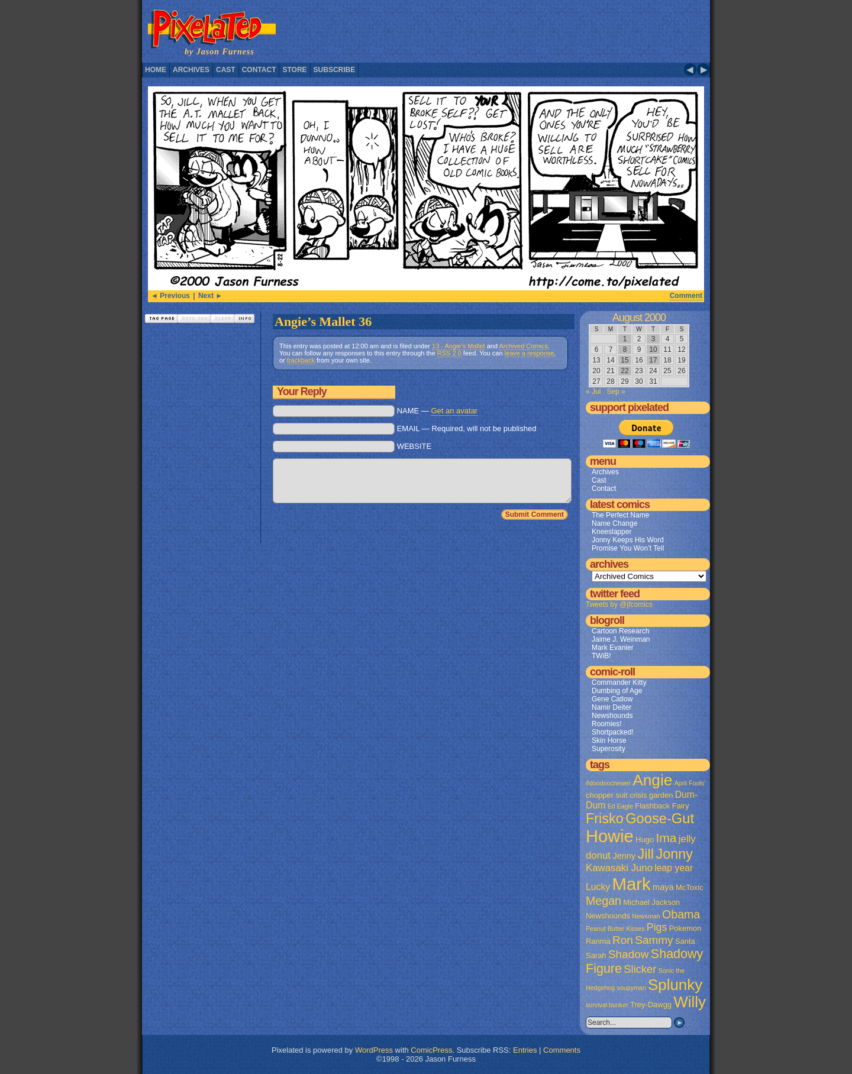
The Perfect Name (620, 515)
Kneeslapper (611, 532)
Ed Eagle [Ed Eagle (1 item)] (620, 806)
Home (155, 70)
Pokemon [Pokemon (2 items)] (685, 928)
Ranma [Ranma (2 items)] (598, 941)
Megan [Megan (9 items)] (603, 900)
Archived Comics (523, 346)
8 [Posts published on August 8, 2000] (625, 349)
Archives (191, 70)
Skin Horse (609, 740)
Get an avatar (454, 410)
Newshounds (612, 715)
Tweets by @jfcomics (619, 604)
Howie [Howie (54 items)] (610, 836)
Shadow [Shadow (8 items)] (628, 954)
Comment (686, 296)
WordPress (374, 1050)
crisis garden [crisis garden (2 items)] (651, 795)
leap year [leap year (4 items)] (673, 868)
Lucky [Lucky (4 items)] (598, 887)
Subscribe (335, 70)
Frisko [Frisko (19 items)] (605, 818)
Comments (561, 1050)
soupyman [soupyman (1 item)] (631, 987)
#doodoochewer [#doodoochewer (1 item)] (608, 783)
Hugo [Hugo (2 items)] (644, 839)
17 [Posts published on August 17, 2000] (653, 360)
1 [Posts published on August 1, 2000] (625, 339)
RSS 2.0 (449, 353)
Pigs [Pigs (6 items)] (657, 927)
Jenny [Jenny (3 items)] (623, 856)
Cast (225, 70)
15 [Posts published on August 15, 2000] (624, 360)
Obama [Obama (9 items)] (681, 914)
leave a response (529, 353)
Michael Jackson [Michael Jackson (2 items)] (651, 902)
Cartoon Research (620, 631)
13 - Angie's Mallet (458, 346)
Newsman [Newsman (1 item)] (646, 916)
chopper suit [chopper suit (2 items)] (607, 795)
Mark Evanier (613, 647)
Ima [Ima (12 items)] (666, 838)
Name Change (614, 523)
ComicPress (431, 1050)
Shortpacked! (613, 732)
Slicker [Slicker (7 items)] (640, 969)
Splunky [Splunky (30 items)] (675, 984)
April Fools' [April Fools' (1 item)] (689, 783)
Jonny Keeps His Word (628, 540)
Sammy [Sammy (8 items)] (654, 940)
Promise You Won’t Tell (628, 548)
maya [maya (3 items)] (663, 887)
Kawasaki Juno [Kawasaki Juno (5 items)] (619, 868)
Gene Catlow (612, 699)
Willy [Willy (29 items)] (689, 1002)
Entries (525, 1050)
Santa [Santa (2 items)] (685, 941)
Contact (259, 70)
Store (294, 70)
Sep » (615, 391)
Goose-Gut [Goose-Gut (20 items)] (659, 818)
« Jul (593, 391)
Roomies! (607, 724)
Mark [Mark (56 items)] (631, 884)
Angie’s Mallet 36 (323, 321)
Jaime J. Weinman (621, 639)
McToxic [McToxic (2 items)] (689, 887)
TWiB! (601, 656)
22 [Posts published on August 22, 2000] (624, 371)
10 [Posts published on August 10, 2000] (653, 349)
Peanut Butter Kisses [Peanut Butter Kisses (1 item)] (615, 928)
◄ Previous (170, 296)
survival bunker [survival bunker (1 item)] (607, 1004)
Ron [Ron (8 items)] (622, 940)
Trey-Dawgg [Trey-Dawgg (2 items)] (651, 1004)
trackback (301, 360)
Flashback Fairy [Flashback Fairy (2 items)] (662, 805)
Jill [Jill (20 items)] (645, 854)
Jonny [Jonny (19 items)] (674, 854)
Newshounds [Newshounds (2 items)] (608, 915)
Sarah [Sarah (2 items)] (596, 955)
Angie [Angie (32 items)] (652, 780)
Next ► (210, 296)
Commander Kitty (619, 682)
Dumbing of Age (617, 691)
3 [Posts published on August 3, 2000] (653, 339)
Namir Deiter (611, 707)
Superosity (608, 749)
